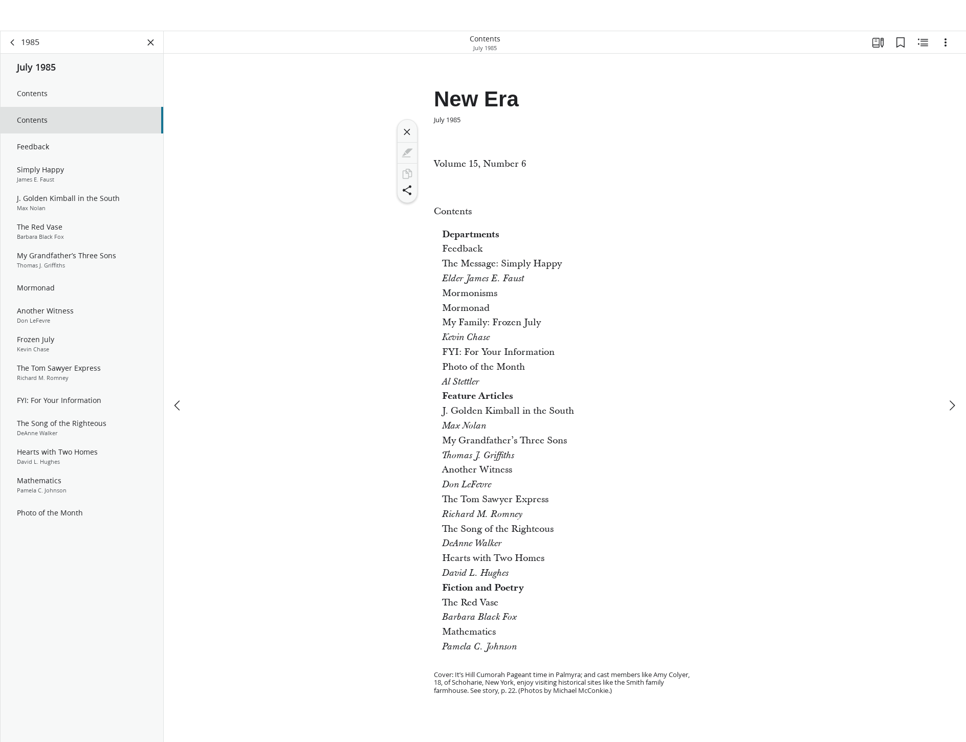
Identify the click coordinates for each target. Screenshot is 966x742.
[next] (951, 381)
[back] (13, 49)
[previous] (178, 381)
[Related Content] (923, 49)
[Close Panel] (151, 49)
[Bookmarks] (900, 49)
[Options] (945, 49)
